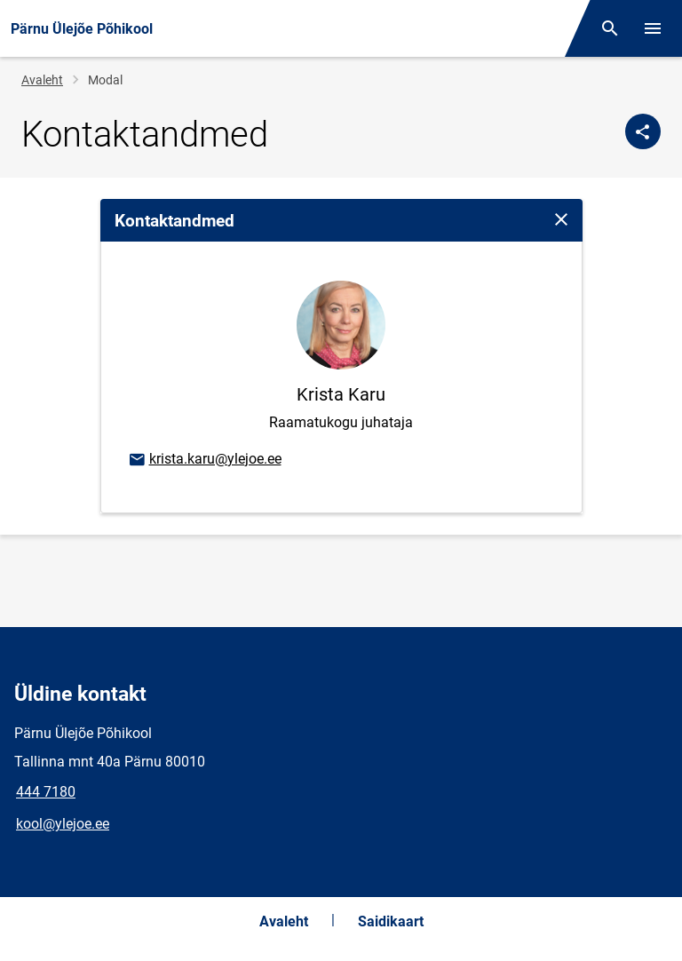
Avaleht (42, 80)
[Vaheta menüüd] (652, 28)
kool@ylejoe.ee (62, 823)
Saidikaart (391, 921)
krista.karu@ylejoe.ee (204, 460)
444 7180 (45, 791)
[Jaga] (643, 131)
